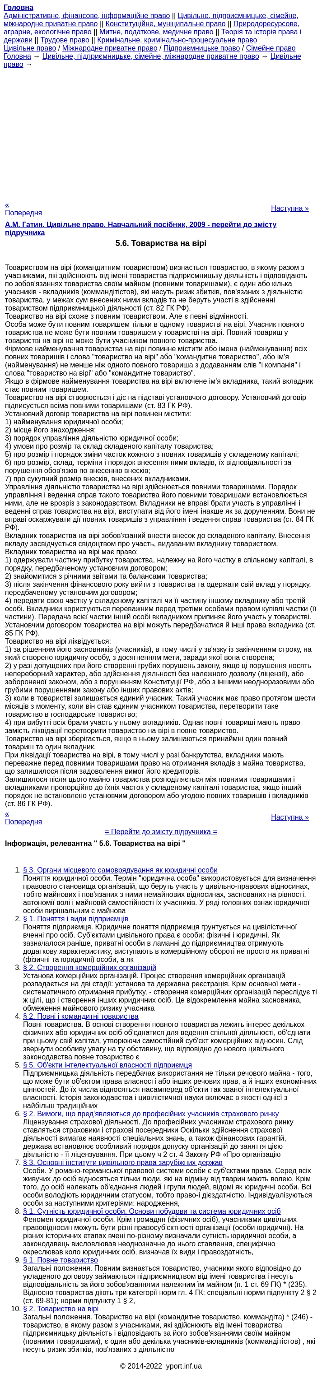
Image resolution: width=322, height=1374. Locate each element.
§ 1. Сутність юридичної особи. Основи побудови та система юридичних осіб (152, 1211)
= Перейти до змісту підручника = (161, 832)
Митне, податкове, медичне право (156, 32)
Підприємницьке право (201, 48)
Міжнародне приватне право (110, 48)
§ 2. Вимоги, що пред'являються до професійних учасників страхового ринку (151, 1114)
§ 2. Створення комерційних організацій (89, 967)
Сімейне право (271, 48)
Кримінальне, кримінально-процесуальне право (177, 40)
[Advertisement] (161, 132)
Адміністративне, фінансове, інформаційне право (87, 15)
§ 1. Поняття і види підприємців (75, 919)
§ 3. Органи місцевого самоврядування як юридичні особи (120, 870)
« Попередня (23, 209)
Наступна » (290, 208)
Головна (17, 56)
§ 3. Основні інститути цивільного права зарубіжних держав (123, 1162)
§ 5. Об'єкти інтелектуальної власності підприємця (107, 1065)
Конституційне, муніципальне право (166, 24)
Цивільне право (30, 48)
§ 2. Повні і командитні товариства (81, 1016)
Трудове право (64, 40)
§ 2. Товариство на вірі (60, 1309)
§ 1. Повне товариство (60, 1260)
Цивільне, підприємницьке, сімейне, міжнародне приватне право (150, 56)
